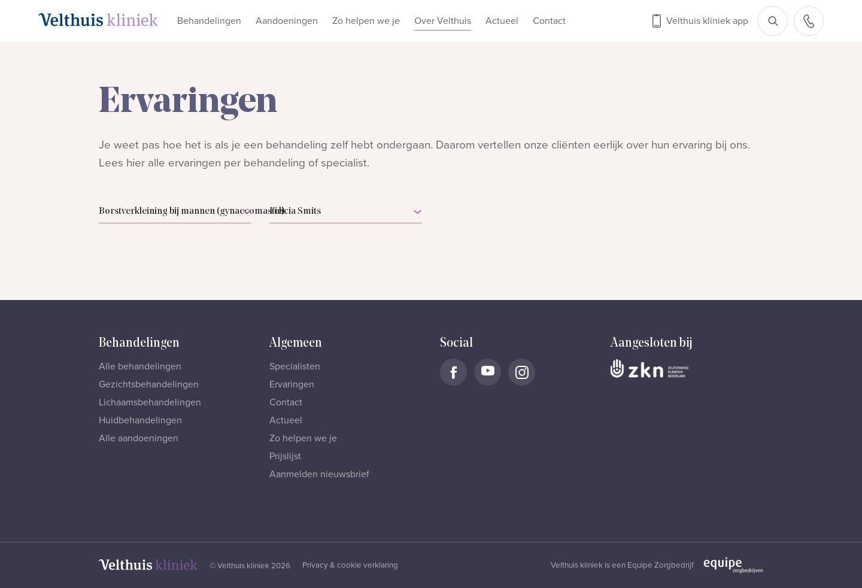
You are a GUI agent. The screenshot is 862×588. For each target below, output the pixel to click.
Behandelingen (209, 21)
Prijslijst (285, 456)
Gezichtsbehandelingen (149, 384)
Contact (549, 21)
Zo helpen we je (366, 21)
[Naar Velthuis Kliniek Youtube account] (487, 372)
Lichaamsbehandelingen (150, 402)
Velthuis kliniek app (707, 21)
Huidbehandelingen (140, 420)
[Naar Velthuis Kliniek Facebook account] (453, 372)
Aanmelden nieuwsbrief (319, 474)
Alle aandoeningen (138, 438)
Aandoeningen (287, 21)
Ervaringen (291, 384)
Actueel (501, 21)
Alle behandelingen (140, 366)
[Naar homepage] (98, 19)
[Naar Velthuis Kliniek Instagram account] (521, 372)
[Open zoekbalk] (773, 21)
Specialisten (294, 366)
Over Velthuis (442, 21)
